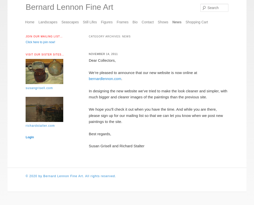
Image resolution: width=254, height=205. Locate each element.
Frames (123, 22)
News (177, 22)
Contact (148, 22)
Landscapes (47, 22)
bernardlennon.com (105, 79)
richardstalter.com (40, 125)
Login (30, 137)
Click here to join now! (40, 42)
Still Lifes (90, 22)
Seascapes (70, 22)
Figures (107, 22)
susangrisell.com (39, 88)
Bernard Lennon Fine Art (69, 7)
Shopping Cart (196, 22)
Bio (135, 22)
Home (29, 22)
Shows (163, 22)
